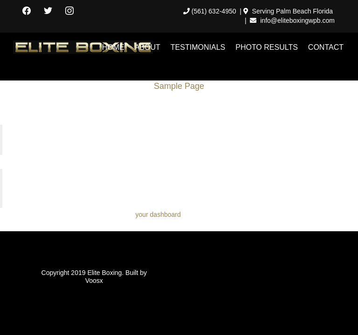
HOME (113, 47)
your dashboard (157, 214)
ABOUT (147, 47)
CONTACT (326, 47)
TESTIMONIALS (198, 47)
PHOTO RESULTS (266, 47)
